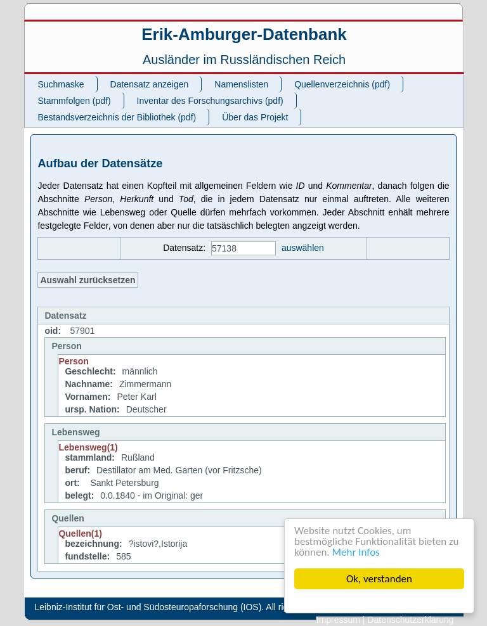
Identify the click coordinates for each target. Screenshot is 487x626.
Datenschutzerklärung (410, 620)
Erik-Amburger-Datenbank (244, 34)
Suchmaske (60, 84)
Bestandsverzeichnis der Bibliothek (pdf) (116, 117)
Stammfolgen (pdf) (73, 101)
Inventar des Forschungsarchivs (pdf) (210, 101)
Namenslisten (241, 84)
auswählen (303, 248)
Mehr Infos (356, 552)
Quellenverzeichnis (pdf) (342, 84)
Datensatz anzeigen (149, 84)
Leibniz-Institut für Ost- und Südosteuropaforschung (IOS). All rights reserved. (186, 607)
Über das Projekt (255, 117)
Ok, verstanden (379, 578)
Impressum (338, 620)
